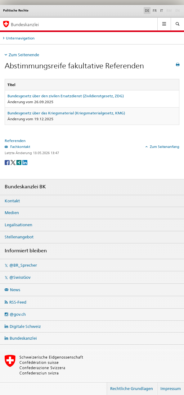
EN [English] (177, 10)
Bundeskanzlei (23, 338)
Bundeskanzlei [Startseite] (25, 24)
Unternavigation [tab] (20, 38)
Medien (12, 212)
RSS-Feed (17, 302)
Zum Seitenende (24, 54)
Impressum (170, 388)
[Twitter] (13, 162)
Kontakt (12, 200)
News (15, 289)
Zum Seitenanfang (164, 147)
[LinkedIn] (24, 162)
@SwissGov (19, 277)
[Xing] (19, 162)
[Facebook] (8, 162)
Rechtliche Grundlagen (131, 388)
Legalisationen (18, 224)
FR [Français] (155, 10)
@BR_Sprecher (23, 265)
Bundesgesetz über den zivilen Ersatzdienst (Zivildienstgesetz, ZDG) (65, 96)
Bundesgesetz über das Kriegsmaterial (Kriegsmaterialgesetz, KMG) (66, 113)
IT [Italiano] (161, 10)
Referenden (15, 140)
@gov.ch (18, 314)
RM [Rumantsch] (169, 10)
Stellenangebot (19, 236)
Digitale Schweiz (25, 326)
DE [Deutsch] (147, 10)
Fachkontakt (19, 147)
